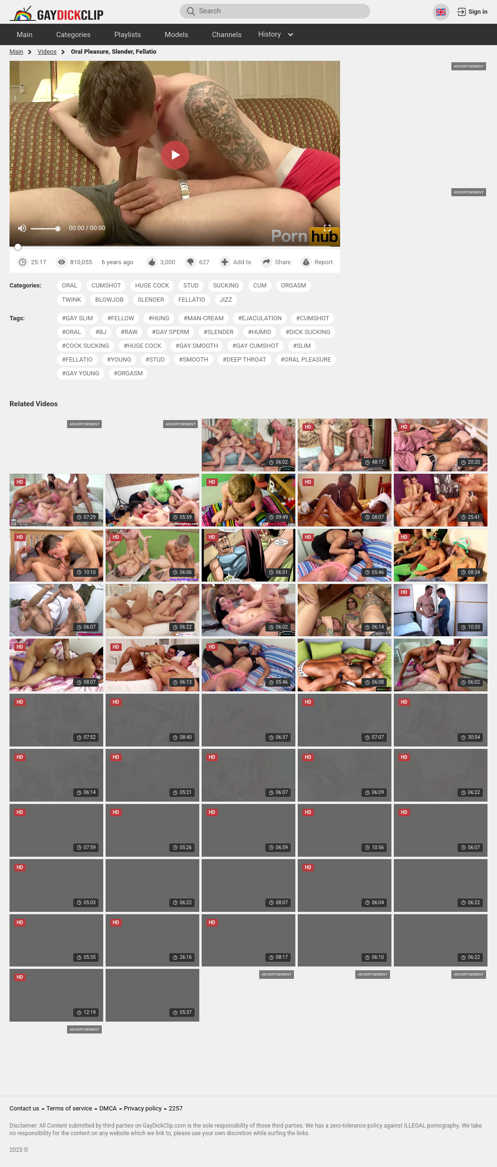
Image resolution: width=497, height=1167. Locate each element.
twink (71, 299)
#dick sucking (307, 331)
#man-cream (204, 318)
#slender (219, 331)
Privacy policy (143, 1108)
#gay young (80, 373)
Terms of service (69, 1108)
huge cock (152, 285)
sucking (226, 285)
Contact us (24, 1108)
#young (119, 359)
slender (151, 299)
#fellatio (77, 359)
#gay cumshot (255, 345)
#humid (259, 331)
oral (69, 285)
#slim (302, 345)
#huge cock (142, 345)
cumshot (106, 285)
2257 (176, 1108)
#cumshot (312, 318)
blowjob (109, 299)
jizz (226, 299)
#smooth (193, 359)
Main (16, 51)
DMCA (108, 1108)
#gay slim (77, 318)
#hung (158, 318)
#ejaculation (260, 318)
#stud (155, 359)
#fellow (120, 318)
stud (190, 285)
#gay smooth (196, 345)
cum (259, 285)
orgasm (293, 285)
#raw (129, 331)
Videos (47, 51)
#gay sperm (170, 331)
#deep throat (244, 359)
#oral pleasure (306, 359)
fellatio (191, 299)
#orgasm (128, 373)
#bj (100, 331)
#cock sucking (85, 345)
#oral (71, 331)
